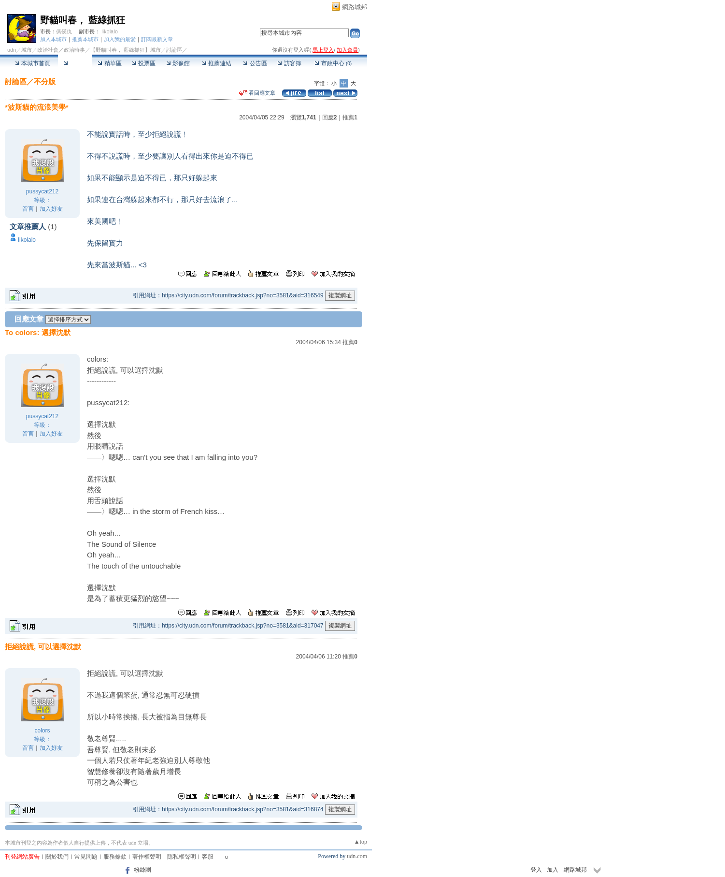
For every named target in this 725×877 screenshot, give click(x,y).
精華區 (109, 63)
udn (11, 50)
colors (42, 730)
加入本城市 (53, 39)
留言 (28, 208)
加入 (552, 869)
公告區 (255, 63)
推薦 (349, 117)
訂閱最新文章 (157, 39)
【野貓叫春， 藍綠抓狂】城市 (125, 50)
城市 (26, 50)
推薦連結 (216, 63)
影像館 (178, 63)
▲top (360, 841)
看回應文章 (257, 93)
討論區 (75, 63)
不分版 (45, 81)
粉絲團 (142, 869)
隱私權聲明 (181, 856)
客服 (207, 856)
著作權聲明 (146, 856)
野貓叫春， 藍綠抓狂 (82, 20)
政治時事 (74, 50)
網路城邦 (354, 7)
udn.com (357, 856)
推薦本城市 (85, 39)
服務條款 (115, 856)
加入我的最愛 (120, 39)
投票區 (144, 63)
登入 (536, 869)
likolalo (109, 31)
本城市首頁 (32, 63)
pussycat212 (42, 191)
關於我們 (57, 856)
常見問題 (86, 856)
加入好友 (51, 208)
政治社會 (47, 50)
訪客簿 (289, 63)
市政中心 (333, 63)
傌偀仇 (64, 31)
